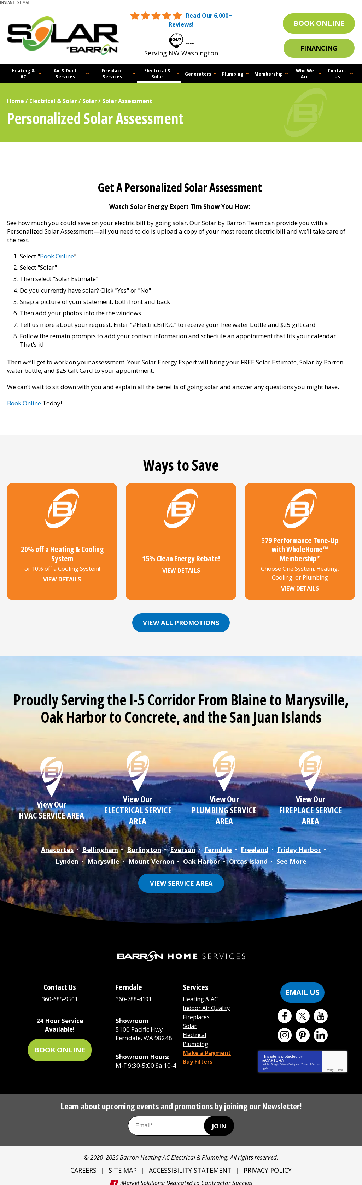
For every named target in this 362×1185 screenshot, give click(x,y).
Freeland (254, 844)
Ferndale (218, 844)
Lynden (67, 855)
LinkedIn (321, 1028)
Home (15, 100)
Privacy (329, 1063)
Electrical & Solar (53, 100)
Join (219, 1119)
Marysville (103, 855)
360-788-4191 (135, 993)
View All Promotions (181, 618)
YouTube (321, 1009)
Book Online (57, 255)
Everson (182, 844)
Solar (89, 100)
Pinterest (303, 1028)
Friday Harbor (299, 844)
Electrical (196, 1026)
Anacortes (57, 844)
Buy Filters (199, 1051)
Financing (318, 47)
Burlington (144, 844)
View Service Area (181, 876)
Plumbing (196, 1035)
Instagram (285, 1028)
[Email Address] (181, 1119)
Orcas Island (248, 855)
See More (291, 855)
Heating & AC (201, 993)
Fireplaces (197, 1009)
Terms (340, 1063)
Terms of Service (310, 1057)
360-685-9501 (189, 38)
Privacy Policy (287, 1057)
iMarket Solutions (142, 1175)
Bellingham (100, 844)
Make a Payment (208, 1043)
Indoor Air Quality (208, 1001)
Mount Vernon (151, 855)
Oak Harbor (201, 855)
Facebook (285, 1009)
